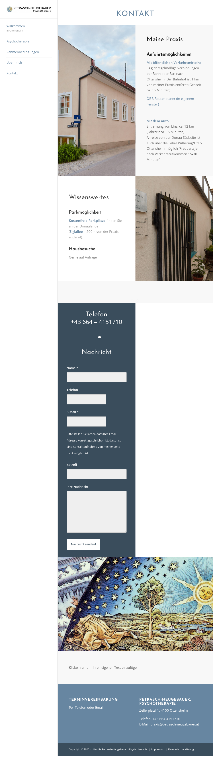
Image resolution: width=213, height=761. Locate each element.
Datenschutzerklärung (181, 749)
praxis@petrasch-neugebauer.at (174, 724)
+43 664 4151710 (166, 719)
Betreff (72, 464)
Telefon (72, 390)
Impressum (157, 749)
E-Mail (73, 412)
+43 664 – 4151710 (96, 321)
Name (72, 368)
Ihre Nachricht (77, 487)
